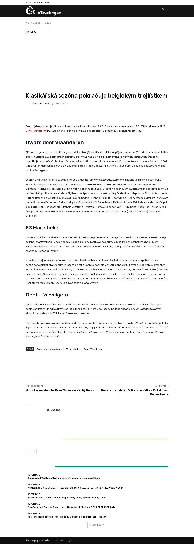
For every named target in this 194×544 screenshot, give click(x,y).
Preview (46, 23)
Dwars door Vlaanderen (55, 142)
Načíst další (97, 524)
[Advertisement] (97, 63)
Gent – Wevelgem (36, 130)
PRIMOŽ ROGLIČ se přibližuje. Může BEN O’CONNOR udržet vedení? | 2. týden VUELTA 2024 (75, 488)
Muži (37, 23)
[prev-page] (28, 451)
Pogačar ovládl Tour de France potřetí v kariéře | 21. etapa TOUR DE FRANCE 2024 (72, 507)
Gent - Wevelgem (93, 349)
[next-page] (34, 451)
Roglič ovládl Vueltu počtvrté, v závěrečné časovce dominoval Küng (64, 478)
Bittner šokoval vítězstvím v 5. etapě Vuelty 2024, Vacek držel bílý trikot (49, 440)
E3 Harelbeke (42, 228)
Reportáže (48, 436)
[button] (163, 9)
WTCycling (46, 103)
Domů (29, 23)
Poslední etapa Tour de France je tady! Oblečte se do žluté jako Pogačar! (67, 517)
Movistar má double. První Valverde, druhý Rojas (60, 390)
